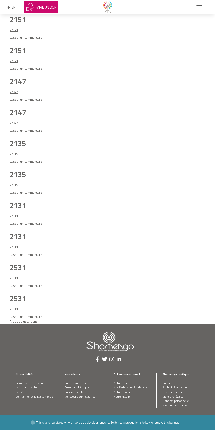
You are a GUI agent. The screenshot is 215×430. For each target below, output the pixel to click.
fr (8, 7)
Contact (167, 383)
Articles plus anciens (24, 321)
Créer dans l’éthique (77, 387)
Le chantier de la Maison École (34, 396)
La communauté (26, 387)
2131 (18, 205)
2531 (18, 267)
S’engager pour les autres (80, 396)
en (14, 7)
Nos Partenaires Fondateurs (130, 387)
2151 (18, 19)
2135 (18, 143)
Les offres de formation (30, 383)
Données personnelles (176, 401)
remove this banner (166, 422)
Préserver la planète (77, 392)
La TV (19, 392)
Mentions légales (173, 396)
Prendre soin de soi (76, 383)
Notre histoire (122, 396)
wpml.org (74, 422)
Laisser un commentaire (26, 37)
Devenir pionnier (173, 392)
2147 (18, 81)
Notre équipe (122, 383)
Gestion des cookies (175, 405)
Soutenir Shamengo (175, 387)
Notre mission (122, 392)
